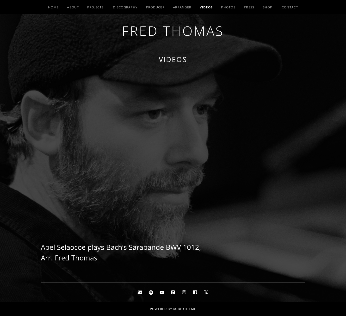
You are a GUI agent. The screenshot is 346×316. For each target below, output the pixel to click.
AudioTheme (184, 309)
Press (249, 7)
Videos (206, 7)
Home (53, 7)
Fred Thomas (173, 31)
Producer (155, 7)
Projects (95, 7)
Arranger (182, 7)
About (73, 7)
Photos (228, 7)
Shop (267, 7)
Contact (290, 7)
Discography (125, 7)
